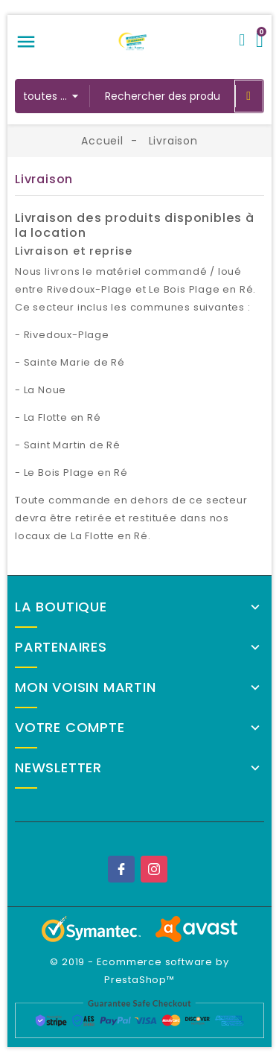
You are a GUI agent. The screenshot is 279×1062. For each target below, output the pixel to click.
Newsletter (58, 768)
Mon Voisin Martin (85, 687)
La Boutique (61, 607)
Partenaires (61, 647)
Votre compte (70, 728)
